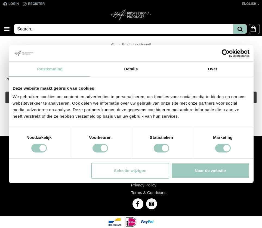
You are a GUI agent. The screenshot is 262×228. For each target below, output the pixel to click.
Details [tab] (131, 69)
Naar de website (210, 170)
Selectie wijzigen (130, 170)
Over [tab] (212, 69)
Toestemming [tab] (49, 69)
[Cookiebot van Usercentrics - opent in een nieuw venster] (225, 53)
